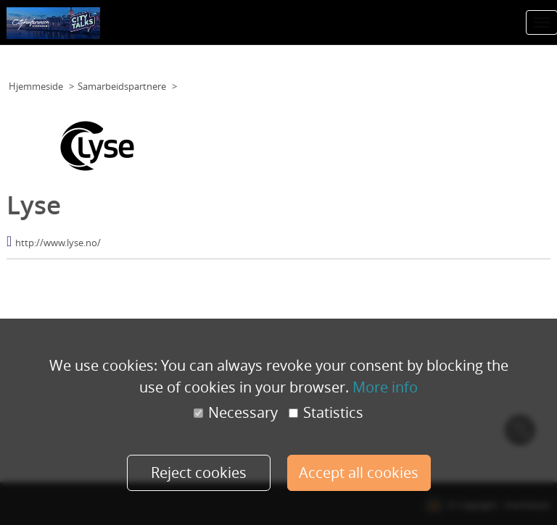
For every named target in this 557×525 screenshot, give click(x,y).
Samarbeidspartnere (122, 86)
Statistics (326, 413)
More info (385, 387)
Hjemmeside (36, 86)
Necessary (236, 413)
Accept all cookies (358, 472)
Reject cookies (199, 472)
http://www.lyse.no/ (58, 242)
